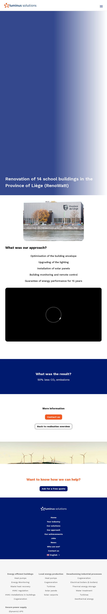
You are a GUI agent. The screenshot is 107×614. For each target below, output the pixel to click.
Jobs (53, 538)
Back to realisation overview (53, 426)
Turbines (51, 586)
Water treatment (84, 591)
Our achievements (53, 534)
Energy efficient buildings (20, 574)
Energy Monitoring (20, 582)
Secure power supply (16, 607)
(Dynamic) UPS (16, 611)
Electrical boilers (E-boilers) (84, 582)
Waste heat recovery (20, 586)
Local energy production (51, 574)
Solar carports (51, 595)
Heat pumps (20, 578)
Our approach (53, 530)
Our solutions (53, 526)
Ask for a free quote (53, 488)
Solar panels (51, 591)
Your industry (53, 522)
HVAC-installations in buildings (20, 595)
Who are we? (53, 547)
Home (53, 518)
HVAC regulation (20, 591)
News (53, 542)
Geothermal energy (84, 599)
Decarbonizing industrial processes (84, 574)
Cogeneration (20, 599)
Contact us (53, 417)
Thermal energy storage (84, 586)
